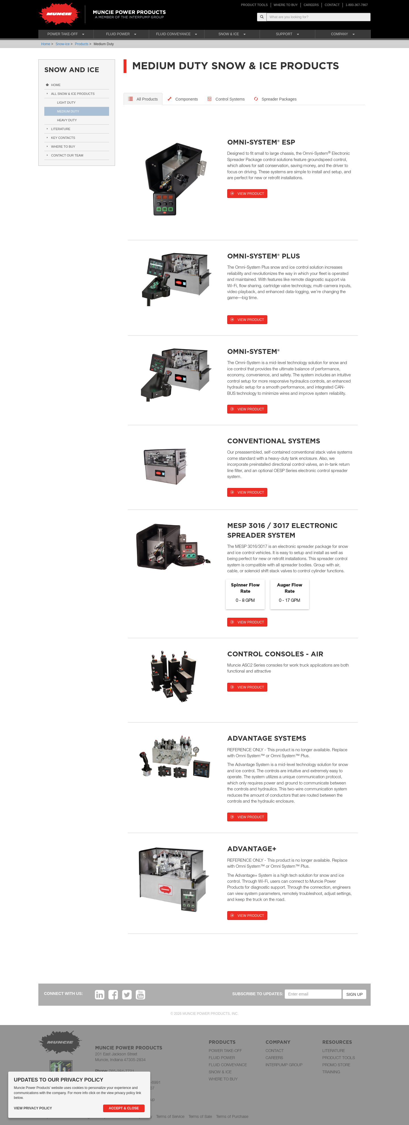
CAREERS (311, 5)
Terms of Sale (200, 1116)
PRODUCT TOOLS (254, 5)
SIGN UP (354, 994)
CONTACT (332, 5)
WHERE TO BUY (286, 5)
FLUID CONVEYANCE (228, 1064)
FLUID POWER (222, 1057)
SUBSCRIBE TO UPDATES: (257, 994)
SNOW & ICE (220, 1071)
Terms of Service (170, 1116)
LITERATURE (333, 1050)
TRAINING (331, 1071)
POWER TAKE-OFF (225, 1050)
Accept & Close (124, 1108)
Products (81, 44)
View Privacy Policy (33, 1108)
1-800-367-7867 (357, 5)
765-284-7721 (121, 1070)
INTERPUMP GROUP (284, 1064)
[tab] (143, 99)
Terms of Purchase (232, 1116)
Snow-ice (63, 44)
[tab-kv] (226, 99)
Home (45, 44)
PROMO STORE (336, 1064)
